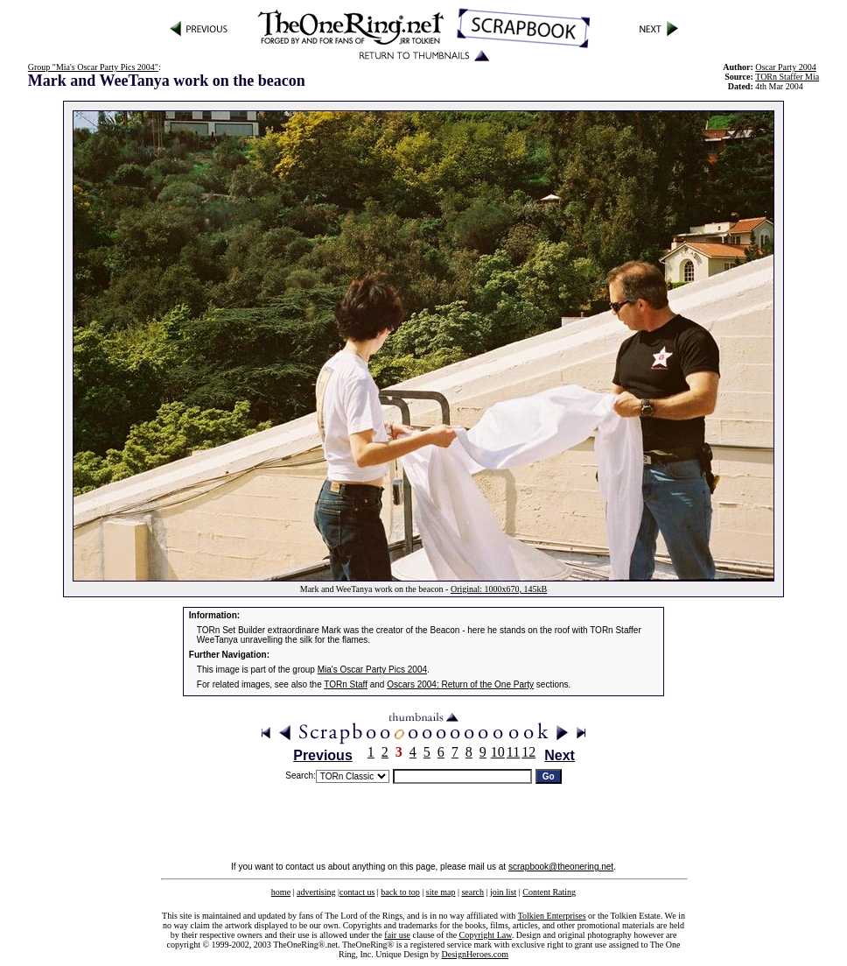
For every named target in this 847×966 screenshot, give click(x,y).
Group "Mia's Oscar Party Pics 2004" (93, 67)
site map (441, 892)
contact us (357, 892)
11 (513, 751)
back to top (400, 892)
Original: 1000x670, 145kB (499, 589)
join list (503, 892)
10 (498, 751)
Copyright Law (485, 935)
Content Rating (549, 892)
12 (529, 751)
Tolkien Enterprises (552, 915)
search (472, 892)
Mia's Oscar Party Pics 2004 (372, 669)
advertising (316, 892)
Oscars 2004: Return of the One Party (460, 684)
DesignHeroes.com (475, 954)
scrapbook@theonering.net (560, 866)
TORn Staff (346, 684)
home (280, 892)
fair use (397, 935)
